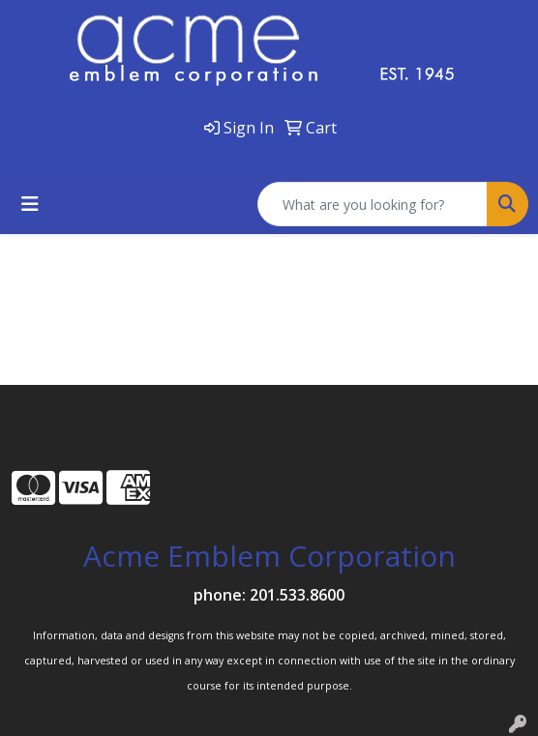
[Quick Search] (372, 204)
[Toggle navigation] (30, 204)
